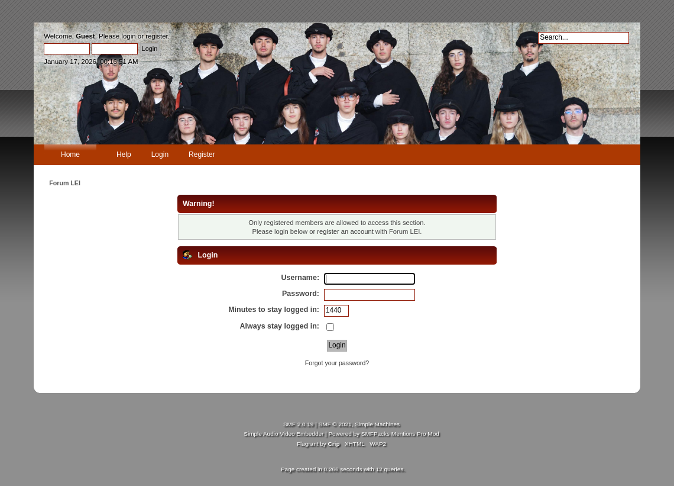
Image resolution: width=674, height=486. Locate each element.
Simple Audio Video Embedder (283, 433)
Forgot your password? (337, 362)
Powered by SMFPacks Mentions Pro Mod (383, 433)
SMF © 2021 (335, 424)
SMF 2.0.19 (298, 424)
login (128, 36)
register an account (345, 231)
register (156, 36)
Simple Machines (377, 424)
